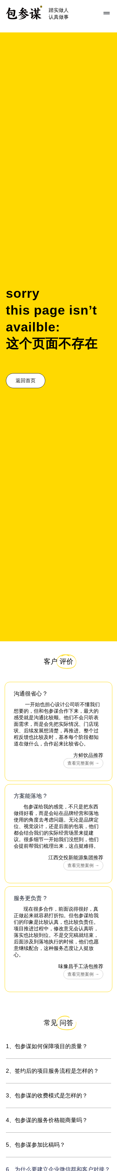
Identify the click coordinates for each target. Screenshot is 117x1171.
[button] (105, 13)
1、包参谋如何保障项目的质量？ (47, 1046)
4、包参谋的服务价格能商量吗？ (47, 1120)
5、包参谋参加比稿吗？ (35, 1145)
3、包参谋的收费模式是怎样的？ (47, 1095)
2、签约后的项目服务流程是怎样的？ (52, 1071)
